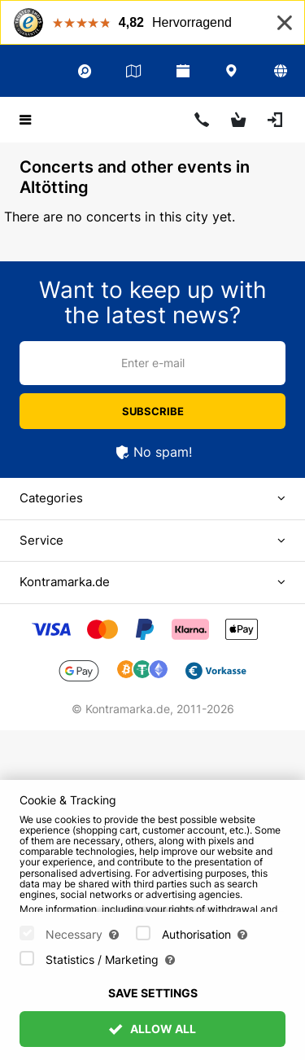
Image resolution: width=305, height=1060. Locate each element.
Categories (51, 498)
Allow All (153, 1029)
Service (41, 540)
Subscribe (153, 411)
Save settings (153, 993)
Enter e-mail (153, 363)
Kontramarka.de (65, 581)
